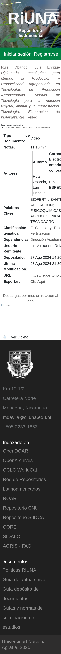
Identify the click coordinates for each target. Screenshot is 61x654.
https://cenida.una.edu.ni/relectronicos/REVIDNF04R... (30, 127)
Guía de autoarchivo (24, 579)
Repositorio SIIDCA (23, 517)
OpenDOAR (15, 450)
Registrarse (46, 54)
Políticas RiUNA (19, 570)
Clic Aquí (37, 281)
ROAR (10, 498)
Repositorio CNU (21, 507)
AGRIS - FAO (17, 546)
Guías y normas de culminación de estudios (23, 617)
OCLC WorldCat (20, 469)
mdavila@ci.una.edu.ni (27, 417)
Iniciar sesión (18, 54)
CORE (10, 526)
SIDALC (11, 536)
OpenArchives (18, 460)
